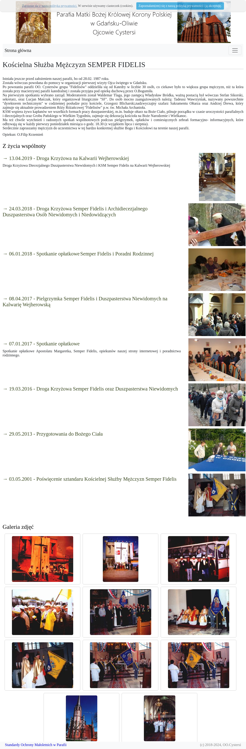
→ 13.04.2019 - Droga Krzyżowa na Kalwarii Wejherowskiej (66, 158)
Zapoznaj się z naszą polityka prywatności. (49, 6)
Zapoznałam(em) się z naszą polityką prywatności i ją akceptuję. (180, 6)
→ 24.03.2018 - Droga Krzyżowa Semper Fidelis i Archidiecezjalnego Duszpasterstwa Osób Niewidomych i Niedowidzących (75, 211)
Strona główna (18, 50)
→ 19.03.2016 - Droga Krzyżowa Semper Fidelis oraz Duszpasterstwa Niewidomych (90, 389)
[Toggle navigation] (235, 50)
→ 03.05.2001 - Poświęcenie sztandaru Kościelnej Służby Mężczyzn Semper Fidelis (89, 479)
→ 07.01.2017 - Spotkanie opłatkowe (41, 344)
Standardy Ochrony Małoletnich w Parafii (36, 745)
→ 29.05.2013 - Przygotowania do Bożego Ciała (53, 434)
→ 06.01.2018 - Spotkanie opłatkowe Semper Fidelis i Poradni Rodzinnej (78, 254)
